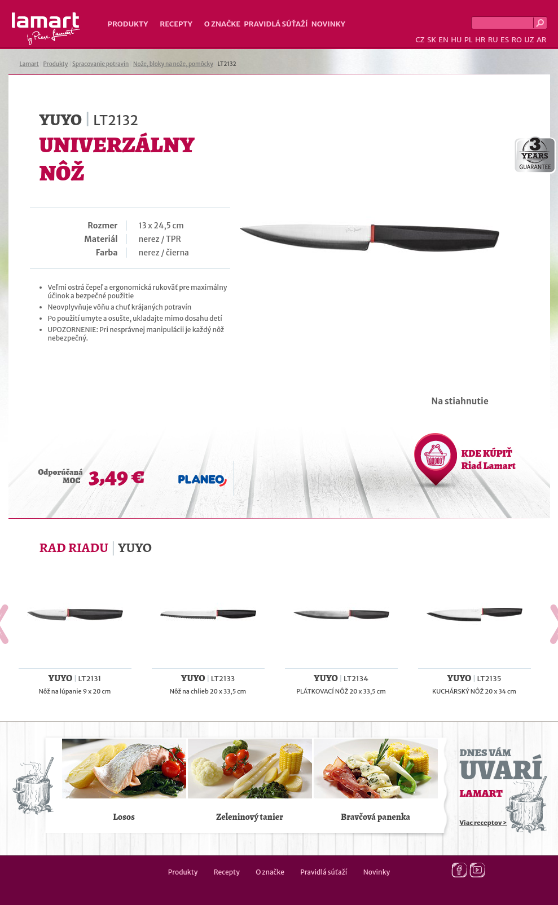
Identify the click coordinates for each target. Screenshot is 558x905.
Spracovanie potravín (100, 64)
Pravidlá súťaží (276, 24)
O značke (222, 24)
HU (456, 40)
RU (493, 40)
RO (516, 40)
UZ (529, 40)
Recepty (176, 24)
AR (542, 40)
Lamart (46, 28)
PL (468, 40)
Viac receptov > (483, 823)
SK (431, 40)
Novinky (328, 24)
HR (480, 40)
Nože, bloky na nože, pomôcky (173, 64)
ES (504, 40)
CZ (419, 40)
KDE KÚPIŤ (489, 460)
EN (443, 40)
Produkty (128, 24)
